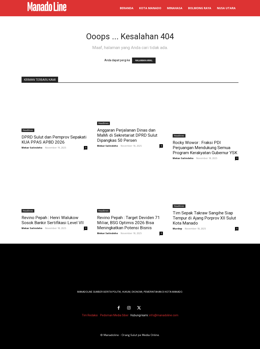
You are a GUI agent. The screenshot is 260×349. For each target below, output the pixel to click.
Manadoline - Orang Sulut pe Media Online (131, 335)
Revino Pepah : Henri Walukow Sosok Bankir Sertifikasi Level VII (53, 220)
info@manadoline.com (163, 315)
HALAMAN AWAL (144, 60)
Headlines (28, 130)
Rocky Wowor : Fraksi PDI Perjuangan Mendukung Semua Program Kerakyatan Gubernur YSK (205, 147)
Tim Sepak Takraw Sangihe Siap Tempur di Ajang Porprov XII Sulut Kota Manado (204, 218)
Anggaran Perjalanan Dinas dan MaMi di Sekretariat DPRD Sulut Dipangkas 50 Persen (127, 135)
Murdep (177, 228)
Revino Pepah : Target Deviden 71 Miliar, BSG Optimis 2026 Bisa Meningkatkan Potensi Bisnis (128, 222)
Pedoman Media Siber (114, 315)
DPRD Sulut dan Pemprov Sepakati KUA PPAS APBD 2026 (54, 140)
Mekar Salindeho (32, 147)
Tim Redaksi (90, 315)
